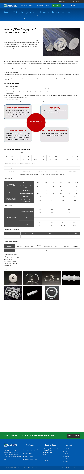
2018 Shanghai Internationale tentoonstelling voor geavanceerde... (50, 450)
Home (8, 18)
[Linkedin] (7, 460)
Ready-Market (77, 467)
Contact (74, 5)
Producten (65, 5)
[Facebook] (4, 460)
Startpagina (23, 5)
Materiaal (56, 5)
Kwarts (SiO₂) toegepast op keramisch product (27, 18)
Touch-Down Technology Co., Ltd (19, 467)
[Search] (66, 1)
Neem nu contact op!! (74, 435)
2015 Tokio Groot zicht (48, 458)
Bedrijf (31, 5)
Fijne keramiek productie (44, 5)
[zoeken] (59, 1)
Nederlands (77, 1)
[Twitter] (5, 460)
